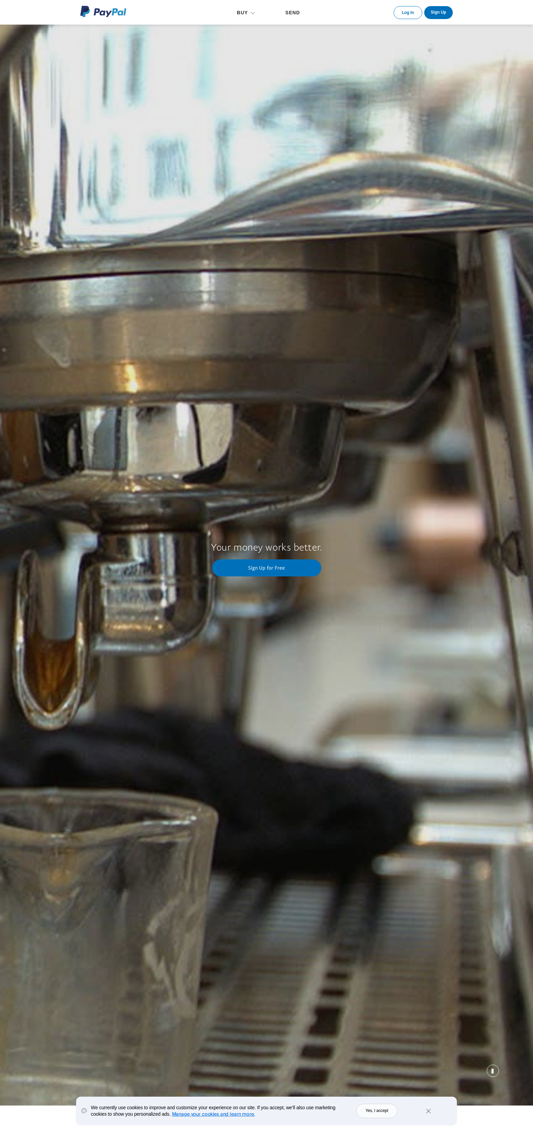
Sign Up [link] (438, 12)
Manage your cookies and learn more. (213, 1114)
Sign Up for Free (266, 567)
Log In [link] (408, 12)
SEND (293, 12)
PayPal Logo (103, 11)
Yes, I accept (376, 1110)
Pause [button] (493, 1071)
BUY (242, 12)
